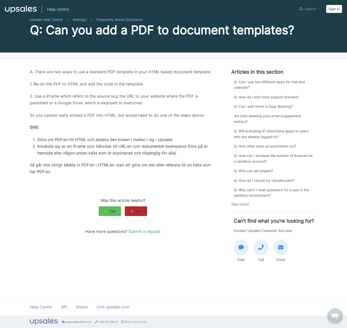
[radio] (110, 224)
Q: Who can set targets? (253, 184)
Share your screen (134, 321)
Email (280, 264)
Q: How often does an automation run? (265, 159)
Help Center (41, 306)
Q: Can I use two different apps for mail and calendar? (269, 98)
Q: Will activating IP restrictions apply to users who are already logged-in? (271, 147)
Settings (79, 33)
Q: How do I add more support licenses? (266, 110)
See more (240, 217)
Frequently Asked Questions (119, 33)
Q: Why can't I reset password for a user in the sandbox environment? (271, 206)
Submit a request (144, 244)
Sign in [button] (334, 9)
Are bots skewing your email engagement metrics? (267, 132)
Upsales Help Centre (46, 33)
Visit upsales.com (112, 306)
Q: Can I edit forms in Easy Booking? (263, 120)
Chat (241, 264)
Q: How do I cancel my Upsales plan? (264, 193)
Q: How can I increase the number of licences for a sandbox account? (273, 172)
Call (260, 264)
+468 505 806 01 (106, 321)
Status (82, 306)
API (64, 306)
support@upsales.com (77, 321)
